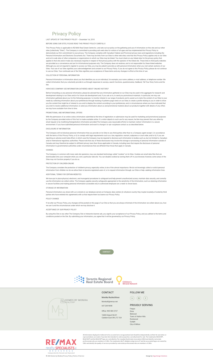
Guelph (132, 322)
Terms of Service (78, 356)
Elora (132, 311)
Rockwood (134, 319)
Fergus (132, 309)
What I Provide (121, 3)
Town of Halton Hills (137, 316)
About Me (106, 3)
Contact (147, 3)
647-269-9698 (107, 306)
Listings (136, 3)
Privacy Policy (67, 356)
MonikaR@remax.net (110, 302)
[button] (121, 4)
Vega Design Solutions (160, 356)
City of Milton (135, 324)
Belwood (133, 314)
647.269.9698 (161, 3)
